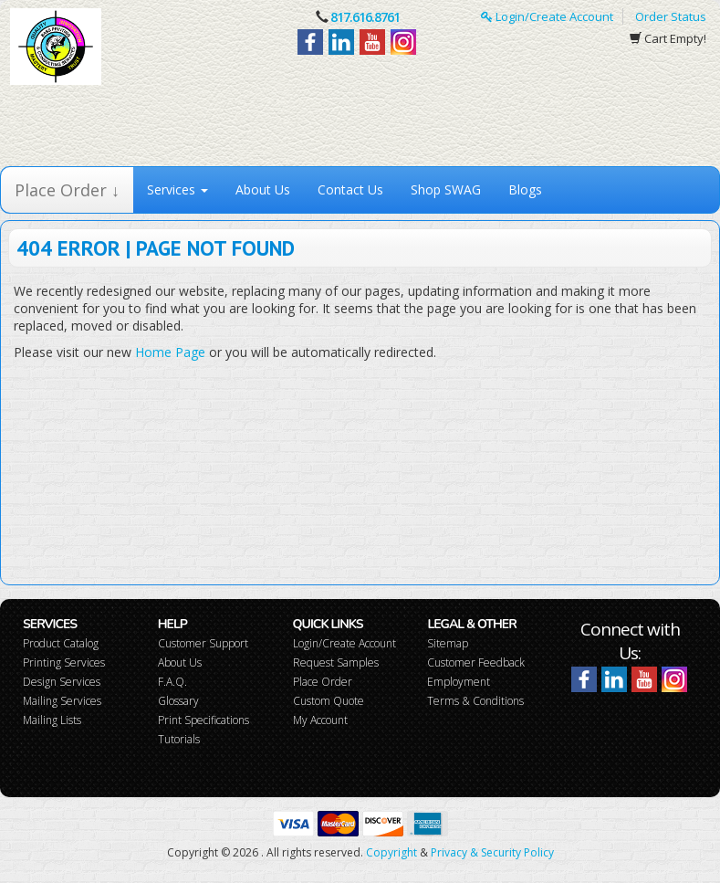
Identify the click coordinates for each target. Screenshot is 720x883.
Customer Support (203, 643)
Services (177, 189)
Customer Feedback (476, 662)
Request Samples (336, 662)
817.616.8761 (365, 17)
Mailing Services (62, 701)
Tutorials (179, 739)
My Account (320, 720)
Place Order (322, 681)
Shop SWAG (446, 189)
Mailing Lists (52, 720)
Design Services (61, 681)
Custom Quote (328, 701)
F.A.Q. (172, 681)
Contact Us (350, 189)
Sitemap (447, 643)
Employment (458, 681)
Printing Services (64, 662)
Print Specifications (203, 720)
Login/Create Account (547, 16)
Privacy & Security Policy (492, 852)
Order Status (670, 16)
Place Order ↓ (67, 190)
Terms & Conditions (475, 701)
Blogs (525, 189)
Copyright (391, 852)
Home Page (170, 352)
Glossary (178, 701)
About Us (262, 189)
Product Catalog (61, 643)
